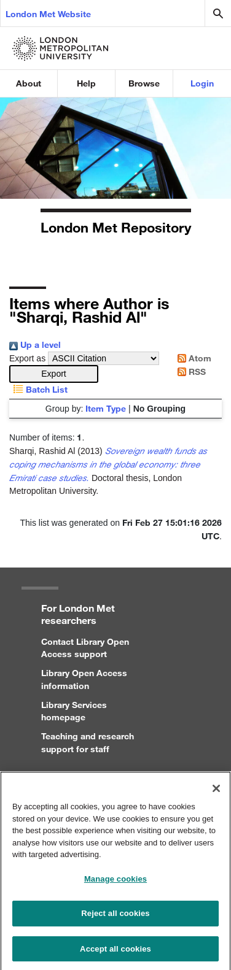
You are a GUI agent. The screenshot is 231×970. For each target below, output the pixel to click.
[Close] (216, 793)
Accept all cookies (115, 954)
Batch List (38, 389)
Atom (192, 358)
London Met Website (48, 14)
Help (86, 83)
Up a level (35, 344)
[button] (53, 374)
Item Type (105, 408)
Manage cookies (115, 884)
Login (202, 83)
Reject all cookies (115, 918)
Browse (144, 83)
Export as (27, 358)
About (28, 83)
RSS (189, 371)
